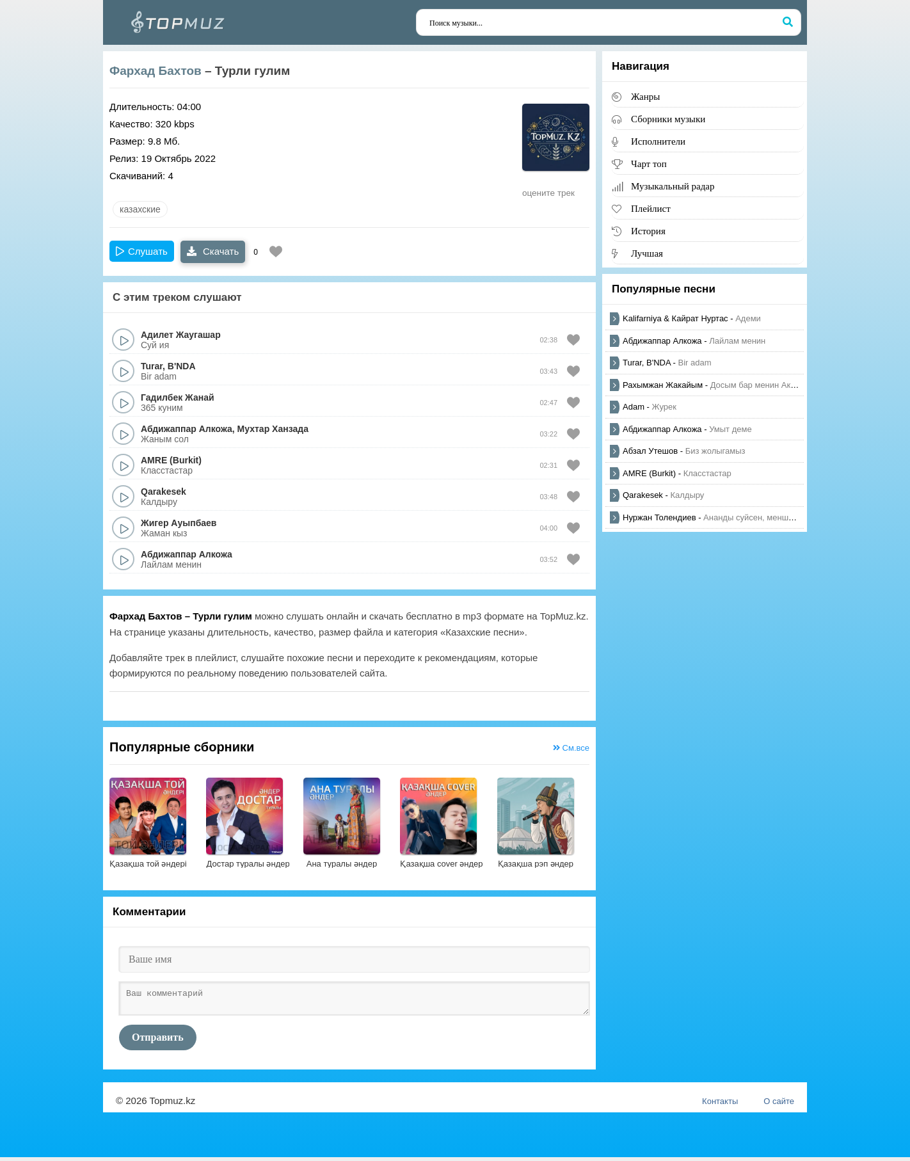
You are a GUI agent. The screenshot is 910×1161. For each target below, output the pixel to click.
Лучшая (647, 253)
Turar (152, 366)
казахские (140, 209)
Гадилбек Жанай (177, 397)
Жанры (645, 96)
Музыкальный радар (672, 186)
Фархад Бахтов (155, 70)
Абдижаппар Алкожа (186, 429)
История (648, 231)
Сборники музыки (668, 119)
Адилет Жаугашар (181, 335)
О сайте (778, 1105)
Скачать (213, 251)
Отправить (158, 1041)
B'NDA (182, 366)
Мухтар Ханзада (272, 429)
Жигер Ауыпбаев (178, 523)
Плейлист (651, 208)
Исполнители (658, 141)
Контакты (720, 1105)
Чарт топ (649, 163)
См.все (571, 748)
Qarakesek (163, 491)
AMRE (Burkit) (171, 460)
